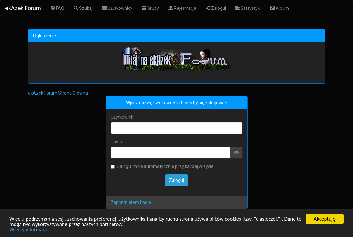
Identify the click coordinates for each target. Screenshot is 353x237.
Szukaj (83, 8)
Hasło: (117, 141)
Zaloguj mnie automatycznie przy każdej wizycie (162, 166)
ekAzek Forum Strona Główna (58, 92)
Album (279, 8)
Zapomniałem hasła (131, 202)
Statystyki (248, 8)
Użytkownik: (122, 117)
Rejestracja (182, 8)
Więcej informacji (28, 230)
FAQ (57, 8)
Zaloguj (216, 8)
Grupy (150, 8)
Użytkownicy (117, 8)
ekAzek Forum (23, 8)
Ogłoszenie (44, 35)
